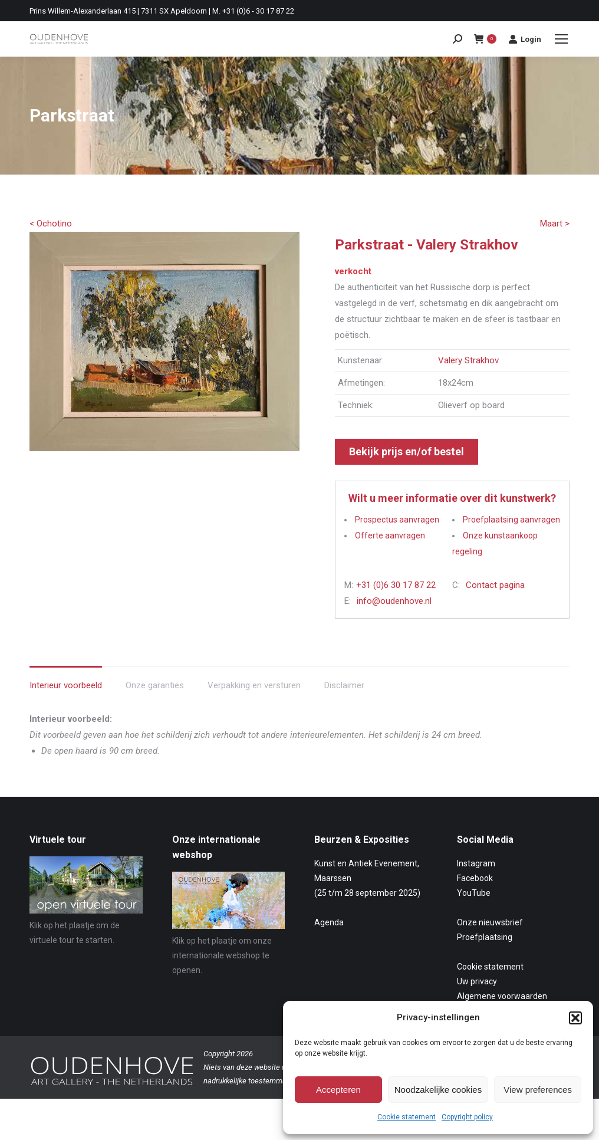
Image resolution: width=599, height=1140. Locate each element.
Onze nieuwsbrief (490, 922)
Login (524, 39)
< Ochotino (50, 223)
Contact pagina (495, 585)
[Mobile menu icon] (561, 39)
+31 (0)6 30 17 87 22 (396, 585)
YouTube (474, 893)
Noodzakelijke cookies (438, 1090)
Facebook (475, 878)
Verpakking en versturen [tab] (254, 685)
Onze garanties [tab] (155, 685)
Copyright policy (467, 1117)
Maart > (555, 223)
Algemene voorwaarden (502, 996)
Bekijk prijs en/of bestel (406, 451)
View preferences (537, 1090)
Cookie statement (406, 1117)
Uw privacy (477, 981)
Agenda (329, 922)
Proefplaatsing (484, 937)
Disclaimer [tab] (344, 685)
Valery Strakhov (468, 360)
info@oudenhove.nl (394, 601)
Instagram (476, 863)
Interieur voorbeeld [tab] (65, 685)
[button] (575, 1018)
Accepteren (338, 1090)
